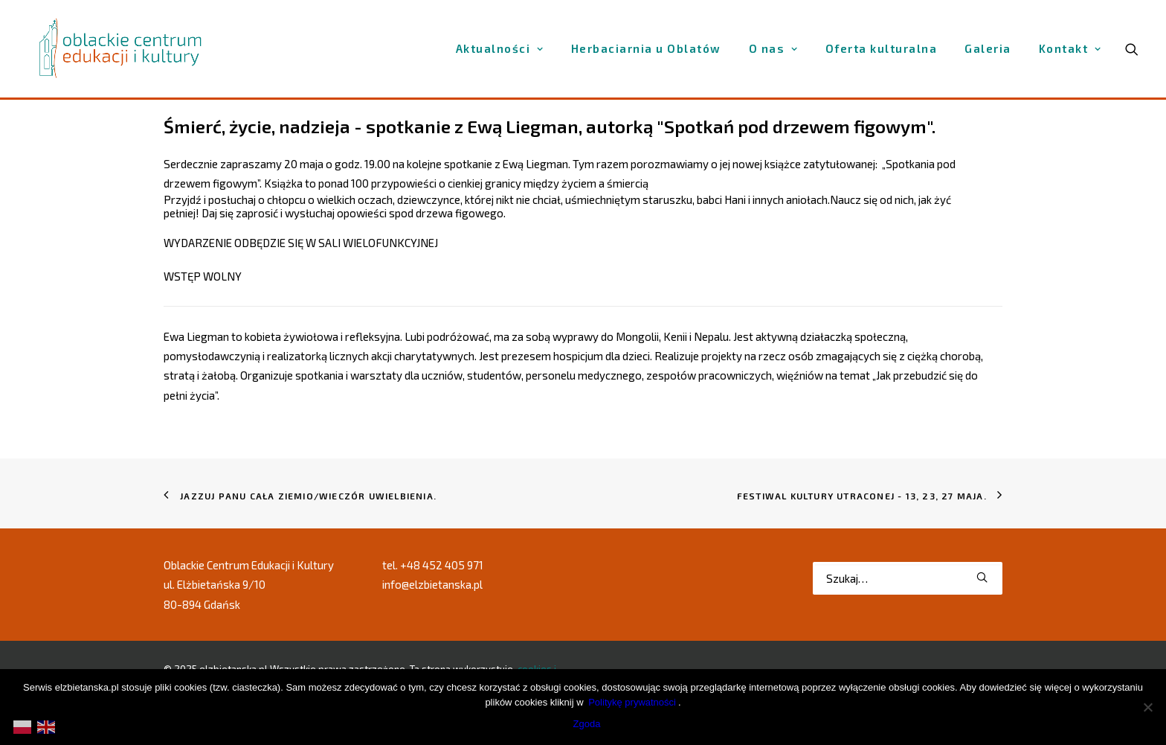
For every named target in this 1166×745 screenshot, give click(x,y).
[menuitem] (499, 48)
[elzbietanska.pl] (121, 48)
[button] (982, 577)
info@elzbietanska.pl (432, 584)
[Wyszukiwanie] (907, 578)
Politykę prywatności (632, 702)
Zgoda (587, 723)
